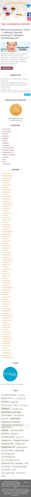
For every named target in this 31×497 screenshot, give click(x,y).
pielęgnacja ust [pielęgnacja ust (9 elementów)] (8, 446)
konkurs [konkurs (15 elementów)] (5, 408)
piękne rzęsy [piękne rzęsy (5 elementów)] (19, 450)
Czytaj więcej (7, 68)
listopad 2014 (6, 336)
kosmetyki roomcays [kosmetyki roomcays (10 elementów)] (11, 412)
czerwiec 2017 (6, 269)
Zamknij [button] (26, 482)
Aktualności (6, 129)
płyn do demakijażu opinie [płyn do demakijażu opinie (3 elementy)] (8, 457)
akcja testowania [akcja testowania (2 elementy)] (21, 395)
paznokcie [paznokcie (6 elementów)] (5, 433)
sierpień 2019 (6, 208)
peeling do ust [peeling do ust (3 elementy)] (14, 433)
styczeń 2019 (6, 224)
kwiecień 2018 (6, 245)
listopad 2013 (6, 355)
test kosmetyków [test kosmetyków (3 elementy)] (6, 470)
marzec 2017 (6, 276)
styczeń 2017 (6, 280)
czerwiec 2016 (6, 297)
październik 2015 (7, 315)
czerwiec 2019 (6, 213)
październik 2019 (7, 203)
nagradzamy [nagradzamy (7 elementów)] (15, 418)
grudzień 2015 (6, 311)
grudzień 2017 (6, 255)
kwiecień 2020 (6, 190)
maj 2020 (5, 187)
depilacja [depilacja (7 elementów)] (5, 401)
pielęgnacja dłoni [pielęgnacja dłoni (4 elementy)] (6, 440)
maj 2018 (5, 243)
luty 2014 (5, 348)
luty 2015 (5, 329)
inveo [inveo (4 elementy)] (15, 405)
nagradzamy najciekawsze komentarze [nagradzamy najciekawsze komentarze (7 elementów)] (12, 426)
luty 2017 (5, 278)
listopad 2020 (6, 173)
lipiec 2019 (5, 210)
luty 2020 (5, 194)
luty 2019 (5, 222)
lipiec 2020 (5, 183)
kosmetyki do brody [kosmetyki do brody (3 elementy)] (17, 409)
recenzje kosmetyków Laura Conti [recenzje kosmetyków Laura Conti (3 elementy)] (10, 460)
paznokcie (5, 143)
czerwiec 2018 (6, 241)
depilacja (5, 136)
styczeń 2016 (6, 308)
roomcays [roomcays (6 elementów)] (19, 463)
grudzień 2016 (6, 283)
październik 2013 (7, 357)
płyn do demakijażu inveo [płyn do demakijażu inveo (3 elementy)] (8, 453)
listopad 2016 (6, 285)
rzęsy (4, 159)
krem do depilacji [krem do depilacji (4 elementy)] (6, 415)
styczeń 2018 (6, 252)
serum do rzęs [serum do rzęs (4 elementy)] (5, 467)
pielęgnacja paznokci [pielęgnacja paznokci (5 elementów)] (21, 440)
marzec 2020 (6, 192)
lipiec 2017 (5, 266)
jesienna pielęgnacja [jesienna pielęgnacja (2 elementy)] (23, 405)
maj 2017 (5, 271)
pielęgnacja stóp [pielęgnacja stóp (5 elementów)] (7, 443)
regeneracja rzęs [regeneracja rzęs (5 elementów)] (7, 463)
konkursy (5, 138)
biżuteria (5, 134)
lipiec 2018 (5, 238)
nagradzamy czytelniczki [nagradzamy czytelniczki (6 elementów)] (10, 422)
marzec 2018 (6, 248)
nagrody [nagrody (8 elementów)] (5, 430)
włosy (4, 162)
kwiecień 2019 (6, 217)
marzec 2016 (6, 304)
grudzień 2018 (6, 227)
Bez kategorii (6, 131)
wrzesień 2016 (6, 290)
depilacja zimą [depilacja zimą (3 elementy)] (14, 402)
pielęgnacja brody (8, 148)
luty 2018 (5, 250)
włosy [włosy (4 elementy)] (3, 476)
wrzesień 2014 (6, 341)
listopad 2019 (6, 201)
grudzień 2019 (6, 199)
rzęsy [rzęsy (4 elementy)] (26, 463)
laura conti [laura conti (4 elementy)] (4, 419)
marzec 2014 (6, 346)
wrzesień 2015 (6, 318)
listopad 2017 (6, 257)
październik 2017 (7, 259)
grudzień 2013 (6, 353)
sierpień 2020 (6, 180)
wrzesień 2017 (6, 262)
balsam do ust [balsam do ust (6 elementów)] (6, 398)
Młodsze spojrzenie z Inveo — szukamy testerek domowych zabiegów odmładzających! (15, 34)
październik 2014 (7, 339)
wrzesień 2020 (6, 178)
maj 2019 (5, 215)
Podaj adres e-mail (5, 89)
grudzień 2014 (6, 334)
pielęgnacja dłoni (8, 150)
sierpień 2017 (6, 264)
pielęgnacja (6, 145)
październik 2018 (7, 231)
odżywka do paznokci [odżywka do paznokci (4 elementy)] (17, 430)
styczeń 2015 (6, 332)
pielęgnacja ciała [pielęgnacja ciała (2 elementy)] (19, 437)
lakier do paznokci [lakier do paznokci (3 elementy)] (19, 415)
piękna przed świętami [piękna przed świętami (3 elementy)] (7, 450)
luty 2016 (5, 306)
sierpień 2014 (6, 343)
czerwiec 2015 (6, 320)
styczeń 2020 (6, 197)
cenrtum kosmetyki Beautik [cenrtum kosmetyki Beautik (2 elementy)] (20, 398)
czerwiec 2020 (6, 185)
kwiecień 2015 (6, 325)
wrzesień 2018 (6, 234)
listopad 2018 (6, 229)
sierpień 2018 (6, 236)
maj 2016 (5, 299)
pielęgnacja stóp (7, 152)
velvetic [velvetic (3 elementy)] (14, 470)
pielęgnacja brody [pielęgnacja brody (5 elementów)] (7, 437)
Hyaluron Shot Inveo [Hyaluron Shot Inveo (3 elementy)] (6, 405)
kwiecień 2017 (6, 273)
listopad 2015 (6, 313)
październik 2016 (7, 287)
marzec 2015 (6, 327)
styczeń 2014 (6, 350)
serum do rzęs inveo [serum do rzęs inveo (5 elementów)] (19, 466)
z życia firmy (6, 164)
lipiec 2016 (5, 294)
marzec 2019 (6, 220)
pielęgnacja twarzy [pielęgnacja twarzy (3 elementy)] (20, 443)
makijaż (4, 141)
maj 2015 (5, 322)
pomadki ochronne (8, 155)
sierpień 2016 (6, 292)
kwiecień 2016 (6, 301)
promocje (5, 157)
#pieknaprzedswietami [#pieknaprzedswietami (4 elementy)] (8, 395)
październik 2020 (7, 176)
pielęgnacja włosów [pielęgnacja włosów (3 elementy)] (22, 447)
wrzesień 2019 (6, 206)
